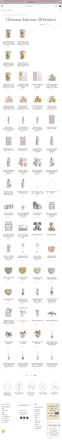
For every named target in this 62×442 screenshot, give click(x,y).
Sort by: (41, 24)
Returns (37, 415)
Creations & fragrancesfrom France (7, 394)
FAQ (36, 419)
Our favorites (5, 418)
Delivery (37, 417)
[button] (3, 431)
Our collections (6, 416)
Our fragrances (6, 420)
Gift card (4, 414)
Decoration (5, 410)
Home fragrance (6, 406)
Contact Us (37, 413)
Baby (3, 412)
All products (5, 422)
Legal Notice (38, 428)
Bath (3, 408)
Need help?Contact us (54, 393)
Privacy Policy (38, 426)
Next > (35, 375)
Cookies (37, 424)
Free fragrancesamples (19, 393)
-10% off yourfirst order (43, 393)
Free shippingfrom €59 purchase (31, 394)
